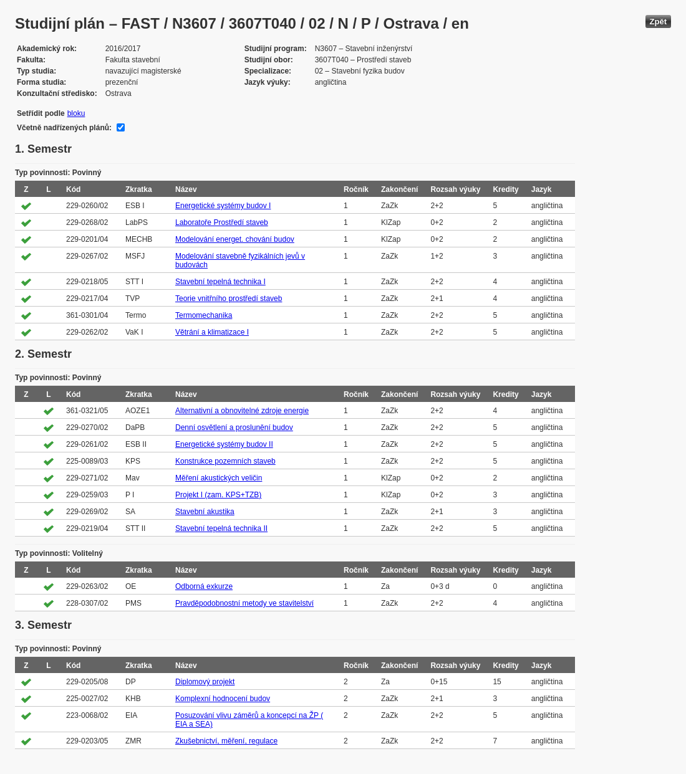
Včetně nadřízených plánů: (64, 127)
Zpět (658, 21)
